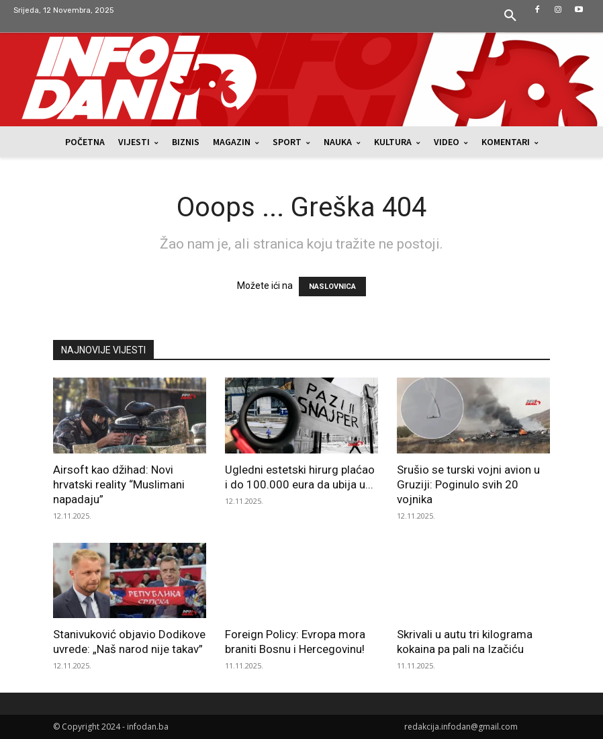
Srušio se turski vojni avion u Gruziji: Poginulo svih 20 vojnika (468, 484)
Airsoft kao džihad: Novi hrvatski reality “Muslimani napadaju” (119, 484)
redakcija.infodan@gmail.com (461, 726)
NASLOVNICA (332, 286)
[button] (510, 16)
